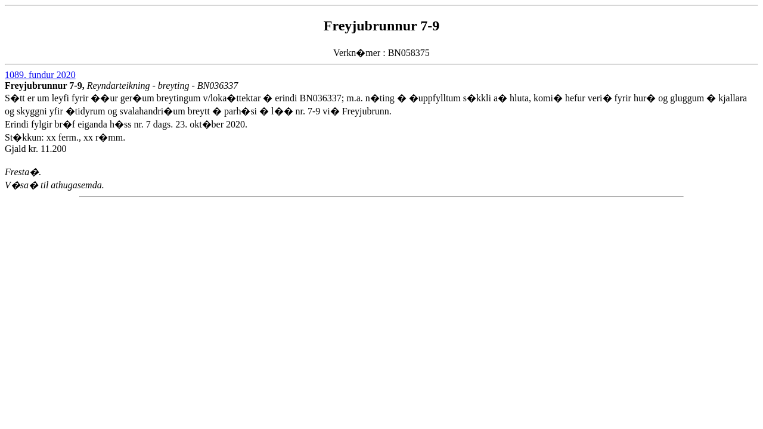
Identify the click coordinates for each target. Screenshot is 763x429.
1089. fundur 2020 (40, 75)
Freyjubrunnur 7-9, (46, 85)
